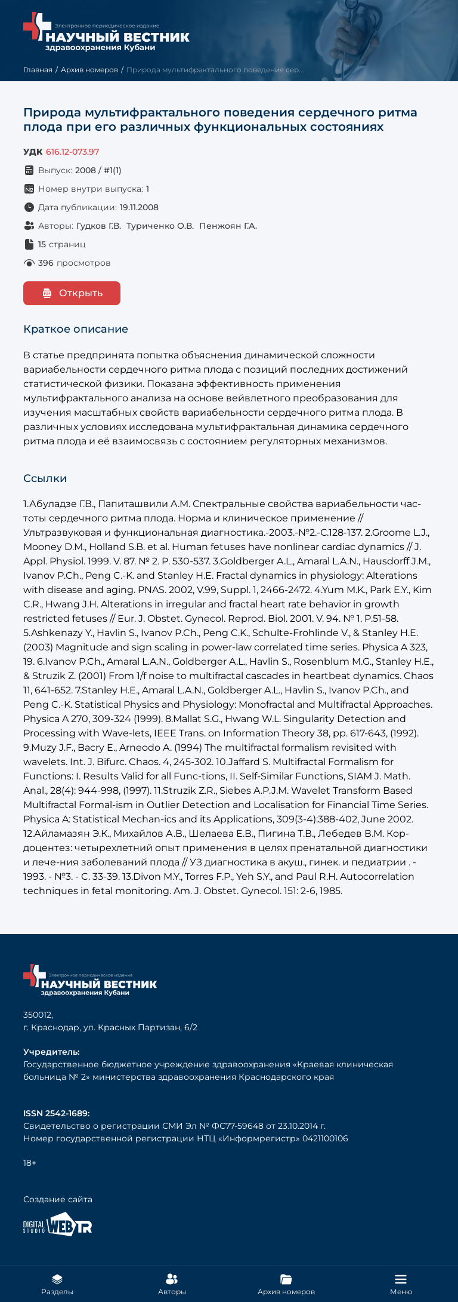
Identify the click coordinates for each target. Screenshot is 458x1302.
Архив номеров (89, 69)
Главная (37, 69)
